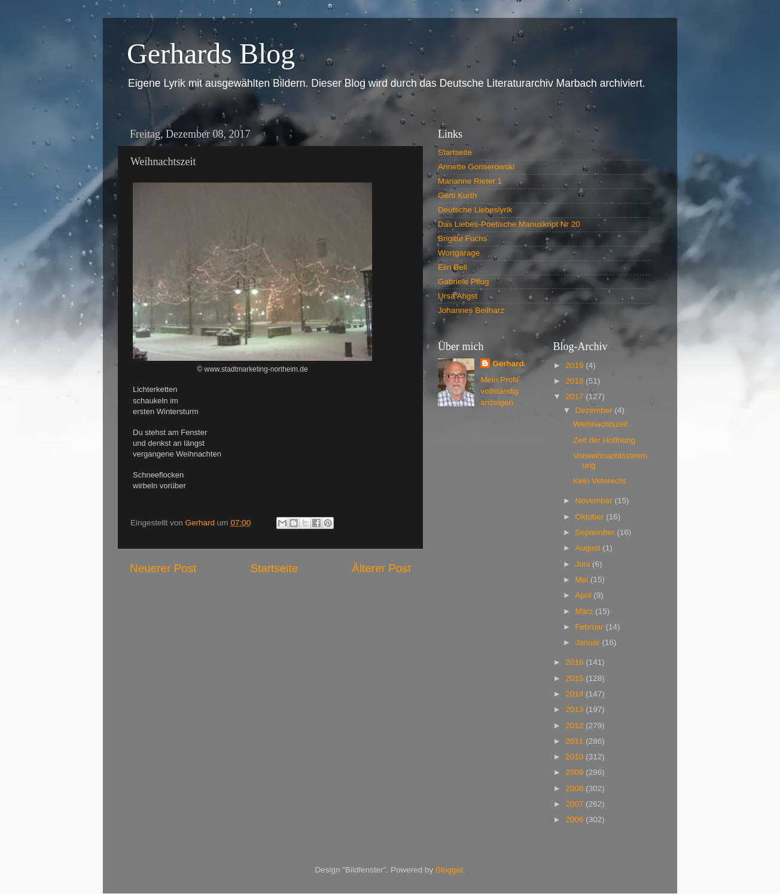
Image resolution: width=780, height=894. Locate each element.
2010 (575, 756)
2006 (575, 819)
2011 (575, 741)
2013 (575, 709)
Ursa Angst (457, 295)
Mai (583, 579)
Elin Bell (452, 267)
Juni (584, 563)
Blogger (449, 869)
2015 (575, 678)
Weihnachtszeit (600, 423)
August (589, 547)
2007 (575, 803)
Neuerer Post (163, 568)
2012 (575, 725)
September (596, 532)
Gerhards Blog (211, 53)
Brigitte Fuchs (463, 238)
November (595, 500)
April (584, 595)
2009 (575, 772)
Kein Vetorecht (599, 480)
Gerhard (508, 363)
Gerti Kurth (457, 195)
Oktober (591, 516)
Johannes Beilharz (471, 310)
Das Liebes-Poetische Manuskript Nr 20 (509, 224)
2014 (575, 693)
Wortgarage (459, 252)
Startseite (274, 568)
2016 (575, 662)
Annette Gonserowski (476, 166)
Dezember (595, 410)
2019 (575, 365)
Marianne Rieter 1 (470, 181)
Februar (590, 626)
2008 (575, 788)
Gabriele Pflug (463, 281)
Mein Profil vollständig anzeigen (499, 391)
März (585, 611)
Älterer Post (381, 568)
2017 (575, 396)
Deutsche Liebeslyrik (475, 209)
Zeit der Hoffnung (604, 440)
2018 (575, 380)
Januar (588, 642)
